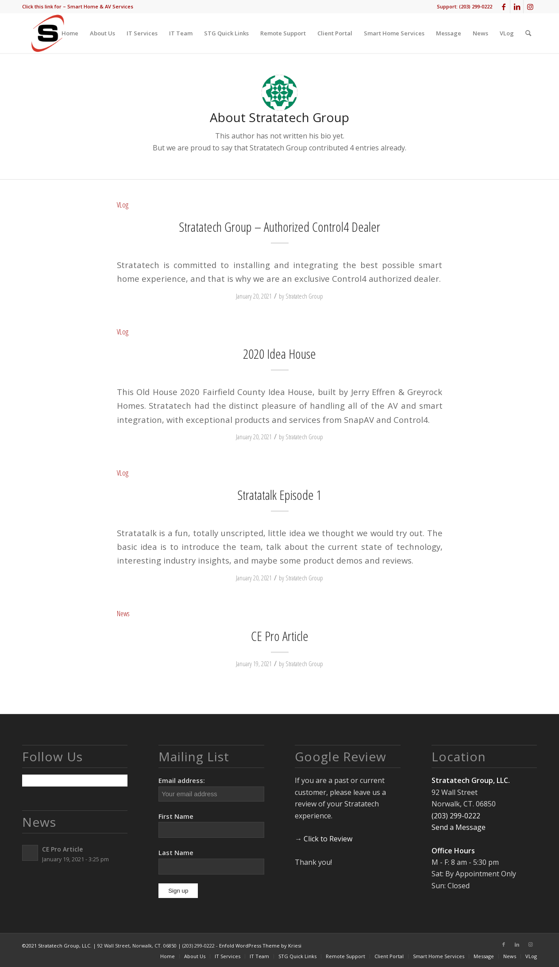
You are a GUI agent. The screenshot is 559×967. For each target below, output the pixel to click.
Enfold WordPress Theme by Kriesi (260, 945)
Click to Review (328, 839)
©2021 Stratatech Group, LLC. (57, 945)
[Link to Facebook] (503, 6)
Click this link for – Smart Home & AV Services (77, 6)
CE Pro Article (279, 636)
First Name (175, 816)
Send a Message (459, 827)
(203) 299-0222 (475, 6)
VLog (122, 205)
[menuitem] (77, 6)
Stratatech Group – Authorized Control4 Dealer (279, 227)
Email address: (211, 788)
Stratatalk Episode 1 (279, 495)
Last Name (175, 852)
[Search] (528, 33)
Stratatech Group (304, 296)
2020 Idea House (279, 354)
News (123, 613)
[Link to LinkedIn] (516, 6)
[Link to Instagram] (530, 6)
